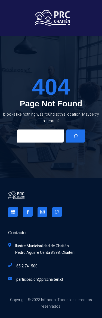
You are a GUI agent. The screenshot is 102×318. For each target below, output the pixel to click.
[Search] (75, 136)
